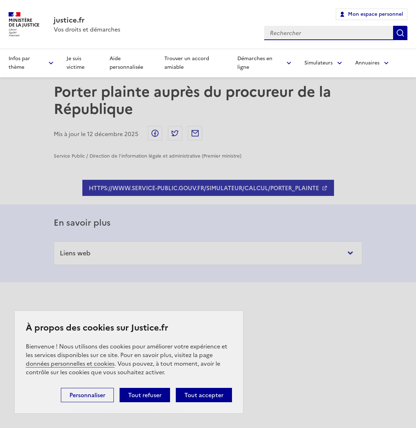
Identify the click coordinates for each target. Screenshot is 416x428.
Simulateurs (318, 63)
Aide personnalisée (126, 63)
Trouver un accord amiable (186, 63)
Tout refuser (144, 395)
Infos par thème (19, 63)
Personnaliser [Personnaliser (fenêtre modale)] (87, 395)
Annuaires (367, 63)
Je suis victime (75, 63)
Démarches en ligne (254, 63)
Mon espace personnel (375, 14)
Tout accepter (203, 395)
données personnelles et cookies (70, 363)
